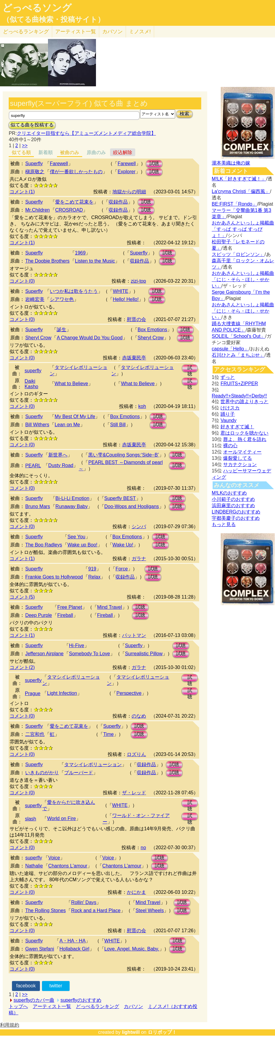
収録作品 (118, 201)
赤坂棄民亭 (134, 357)
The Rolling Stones (45, 910)
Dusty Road (60, 465)
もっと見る (224, 524)
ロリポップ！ (162, 1032)
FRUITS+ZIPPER (239, 383)
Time (108, 734)
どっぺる (26, 31)
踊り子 (227, 414)
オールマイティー (242, 451)
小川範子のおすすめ (233, 499)
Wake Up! (122, 544)
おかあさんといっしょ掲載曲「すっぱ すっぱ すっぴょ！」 (243, 229)
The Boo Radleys (43, 544)
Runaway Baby (71, 506)
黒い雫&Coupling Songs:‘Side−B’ (123, 454)
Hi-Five (76, 645)
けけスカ (230, 407)
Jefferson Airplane (44, 653)
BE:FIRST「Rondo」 (234, 204)
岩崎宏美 (34, 299)
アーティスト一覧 (52, 1006)
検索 (184, 113)
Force (121, 568)
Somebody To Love (89, 653)
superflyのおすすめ (81, 1000)
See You (76, 536)
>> (25, 145)
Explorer (127, 171)
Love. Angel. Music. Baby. (131, 948)
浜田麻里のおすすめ (233, 505)
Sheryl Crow (38, 337)
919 (92, 568)
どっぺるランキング (97, 1006)
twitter (55, 985)
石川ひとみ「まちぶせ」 (238, 355)
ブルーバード (78, 772)
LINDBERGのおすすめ (236, 511)
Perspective (129, 693)
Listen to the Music (95, 260)
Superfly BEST (120, 498)
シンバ (139, 526)
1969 (80, 252)
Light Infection (62, 693)
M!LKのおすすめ (229, 492)
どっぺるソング (37, 7)
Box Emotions (152, 329)
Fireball (65, 615)
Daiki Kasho (31, 384)
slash (30, 818)
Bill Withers (37, 424)
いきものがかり (42, 772)
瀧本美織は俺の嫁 (231, 162)
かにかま (136, 892)
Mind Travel (109, 607)
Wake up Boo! (82, 544)
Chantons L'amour (67, 865)
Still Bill (118, 424)
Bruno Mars (37, 506)
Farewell (59, 163)
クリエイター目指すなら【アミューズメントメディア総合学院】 (86, 133)
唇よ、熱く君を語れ (244, 439)
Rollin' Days (83, 902)
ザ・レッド (134, 792)
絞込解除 (122, 152)
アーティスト (75, 31)
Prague (32, 693)
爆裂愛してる (237, 458)
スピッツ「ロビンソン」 (238, 254)
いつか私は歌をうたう (74, 291)
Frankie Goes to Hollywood (54, 576)
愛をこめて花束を (74, 201)
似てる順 (21, 152)
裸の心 (230, 445)
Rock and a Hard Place (96, 910)
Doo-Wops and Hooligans (131, 506)
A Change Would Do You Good (89, 337)
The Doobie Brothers (47, 260)
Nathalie (34, 865)
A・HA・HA (72, 940)
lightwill (131, 1032)
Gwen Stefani (39, 948)
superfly (33, 370)
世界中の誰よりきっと (244, 401)
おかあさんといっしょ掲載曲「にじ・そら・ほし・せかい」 (243, 279)
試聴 (154, 163)
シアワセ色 (62, 299)
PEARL (33, 465)
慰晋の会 (136, 319)
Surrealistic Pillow (144, 653)
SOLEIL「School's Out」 (238, 336)
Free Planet (69, 607)
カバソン (112, 31)
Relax (94, 576)
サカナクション (240, 464)
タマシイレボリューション (93, 764)
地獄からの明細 (129, 191)
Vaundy (228, 420)
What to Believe (71, 383)
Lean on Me (67, 424)
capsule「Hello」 (230, 348)
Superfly (34, 163)
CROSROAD (69, 210)
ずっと (227, 377)
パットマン (134, 635)
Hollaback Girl (74, 948)
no (143, 847)
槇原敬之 (34, 171)
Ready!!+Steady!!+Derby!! (239, 395)
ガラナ (139, 558)
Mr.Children (37, 210)
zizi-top (138, 281)
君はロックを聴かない (244, 433)
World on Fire (61, 818)
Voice (54, 857)
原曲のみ (96, 152)
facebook (26, 985)
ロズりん (136, 754)
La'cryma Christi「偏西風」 (241, 191)
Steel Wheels (150, 910)
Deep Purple (38, 615)
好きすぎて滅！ (237, 426)
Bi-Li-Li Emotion (72, 498)
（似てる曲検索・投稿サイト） (53, 19)
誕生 (61, 329)
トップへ (18, 1006)
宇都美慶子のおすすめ (236, 518)
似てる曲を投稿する (32, 124)
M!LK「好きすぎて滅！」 (239, 178)
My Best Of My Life (75, 416)
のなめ (139, 715)
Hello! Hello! (126, 299)
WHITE (120, 291)
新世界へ (57, 454)
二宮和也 (34, 734)
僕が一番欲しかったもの (76, 171)
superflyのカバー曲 (33, 1000)
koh (142, 406)
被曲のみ (69, 152)
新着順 (45, 152)
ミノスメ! (140, 31)
